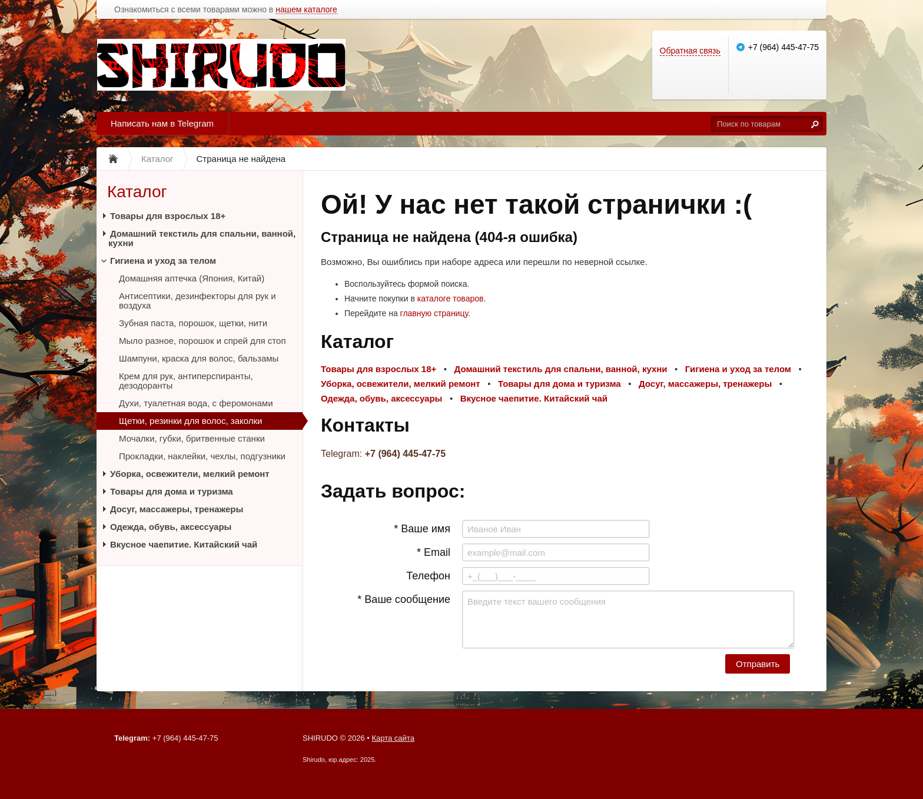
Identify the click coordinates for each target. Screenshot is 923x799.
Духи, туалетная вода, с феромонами (196, 403)
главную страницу (434, 313)
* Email (433, 552)
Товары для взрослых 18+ (167, 216)
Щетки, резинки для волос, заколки (190, 421)
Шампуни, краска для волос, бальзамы (198, 358)
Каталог (137, 192)
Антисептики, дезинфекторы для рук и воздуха (197, 300)
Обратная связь (690, 50)
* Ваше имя (422, 529)
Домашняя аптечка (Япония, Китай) (191, 278)
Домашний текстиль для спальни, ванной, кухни (202, 238)
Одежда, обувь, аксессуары (170, 527)
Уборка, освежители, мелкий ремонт (190, 474)
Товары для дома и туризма (171, 491)
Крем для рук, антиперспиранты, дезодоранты (186, 380)
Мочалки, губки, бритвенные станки (192, 438)
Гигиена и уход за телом (163, 261)
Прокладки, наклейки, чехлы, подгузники (202, 456)
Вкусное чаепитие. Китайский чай (183, 544)
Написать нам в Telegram (162, 123)
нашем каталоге (306, 9)
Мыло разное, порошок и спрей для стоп (202, 341)
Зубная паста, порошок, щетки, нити (193, 323)
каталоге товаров (450, 298)
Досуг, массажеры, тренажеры (176, 509)
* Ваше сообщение (403, 599)
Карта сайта (392, 738)
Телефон (428, 576)
